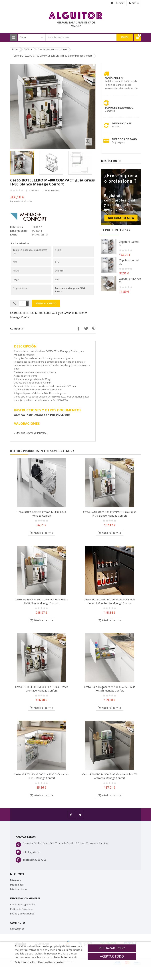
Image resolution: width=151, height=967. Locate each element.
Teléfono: (28, 859)
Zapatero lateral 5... (129, 243)
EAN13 (13, 234)
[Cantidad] (22, 303)
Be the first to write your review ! (30, 432)
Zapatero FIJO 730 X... (130, 280)
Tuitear (85, 328)
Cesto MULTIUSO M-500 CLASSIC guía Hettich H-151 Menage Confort (41, 776)
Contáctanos (17, 928)
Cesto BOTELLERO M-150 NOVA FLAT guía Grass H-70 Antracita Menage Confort (109, 601)
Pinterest (93, 328)
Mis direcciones (18, 889)
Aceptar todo (112, 956)
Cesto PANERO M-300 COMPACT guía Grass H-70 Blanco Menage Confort (109, 513)
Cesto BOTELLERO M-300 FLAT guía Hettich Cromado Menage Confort (41, 688)
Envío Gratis (114, 78)
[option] (23, 163)
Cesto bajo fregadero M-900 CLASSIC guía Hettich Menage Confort (109, 688)
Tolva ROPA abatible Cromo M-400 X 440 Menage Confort (41, 513)
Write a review (52, 190)
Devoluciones (121, 123)
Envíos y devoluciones (22, 913)
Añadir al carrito (46, 303)
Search (124, 37)
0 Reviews (34, 190)
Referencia (16, 227)
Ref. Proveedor (18, 230)
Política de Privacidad (21, 909)
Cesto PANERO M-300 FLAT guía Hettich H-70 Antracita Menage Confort (109, 776)
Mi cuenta (15, 880)
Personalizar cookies (51, 962)
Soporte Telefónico (119, 107)
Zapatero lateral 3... (129, 261)
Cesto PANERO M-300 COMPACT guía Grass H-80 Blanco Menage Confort (41, 601)
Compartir (77, 328)
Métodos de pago (124, 139)
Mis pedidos (17, 884)
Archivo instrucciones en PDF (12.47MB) (42, 415)
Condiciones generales (23, 904)
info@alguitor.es (31, 852)
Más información (25, 962)
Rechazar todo (112, 948)
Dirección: (28, 843)
